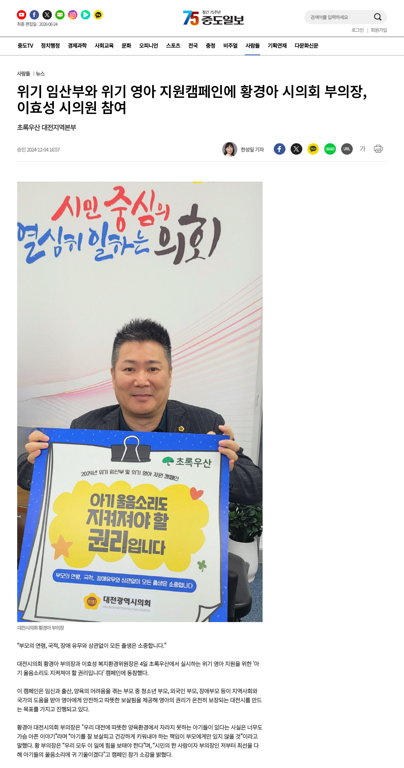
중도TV (25, 45)
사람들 (252, 45)
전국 (193, 45)
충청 (210, 45)
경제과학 (77, 45)
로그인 (357, 30)
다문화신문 (306, 45)
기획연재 (277, 45)
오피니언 (148, 45)
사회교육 (104, 45)
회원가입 (379, 30)
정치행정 (50, 45)
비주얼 (230, 45)
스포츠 (173, 45)
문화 (126, 45)
